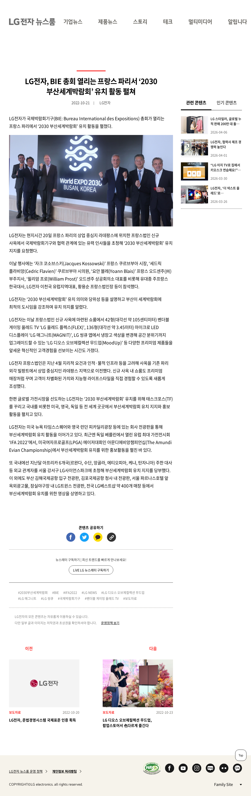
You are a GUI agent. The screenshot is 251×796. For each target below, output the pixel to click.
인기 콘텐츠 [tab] (227, 102)
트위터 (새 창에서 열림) (84, 537)
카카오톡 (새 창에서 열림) (97, 537)
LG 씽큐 (48, 598)
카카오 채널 (237, 768)
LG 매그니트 (28, 598)
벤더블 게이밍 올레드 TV (103, 598)
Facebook (169, 768)
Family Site (228, 784)
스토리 (140, 21)
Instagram (196, 768)
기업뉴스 (72, 21)
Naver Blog (210, 768)
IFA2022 (71, 592)
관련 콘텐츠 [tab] (198, 102)
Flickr (223, 768)
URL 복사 (111, 537)
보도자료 (131, 598)
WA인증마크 (152, 768)
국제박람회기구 (70, 598)
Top (241, 755)
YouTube (183, 768)
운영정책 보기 (110, 622)
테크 (168, 21)
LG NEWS (90, 592)
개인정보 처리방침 (64, 771)
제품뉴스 (107, 21)
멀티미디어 (200, 21)
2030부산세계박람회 (34, 592)
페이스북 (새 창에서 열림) (70, 537)
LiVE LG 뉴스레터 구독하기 (91, 570)
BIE (56, 592)
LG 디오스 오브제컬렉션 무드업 (123, 592)
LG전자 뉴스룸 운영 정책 (26, 771)
